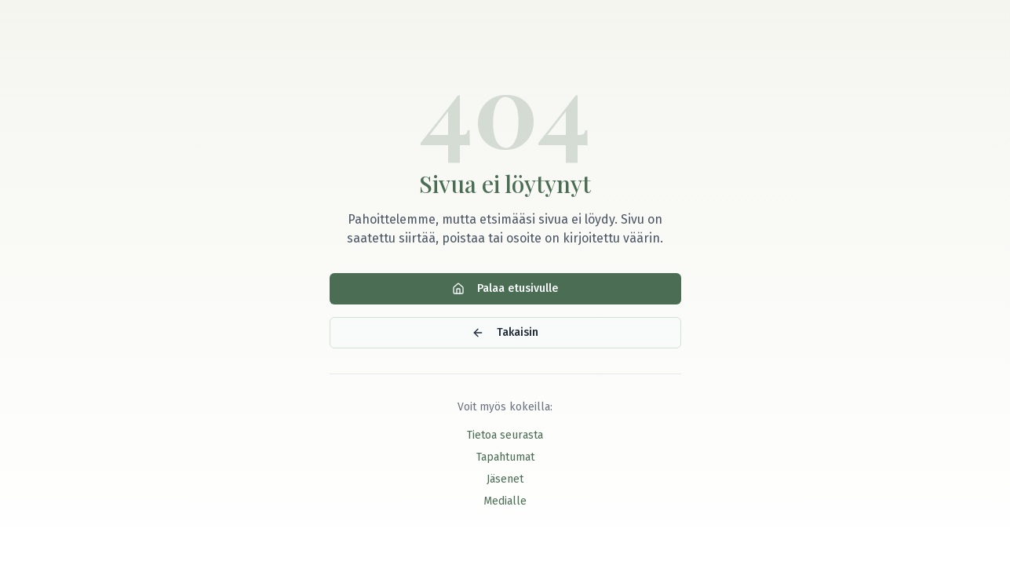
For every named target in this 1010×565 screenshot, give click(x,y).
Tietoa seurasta (505, 435)
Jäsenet (505, 479)
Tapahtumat (505, 457)
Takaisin (505, 332)
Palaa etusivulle (505, 288)
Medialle (505, 501)
